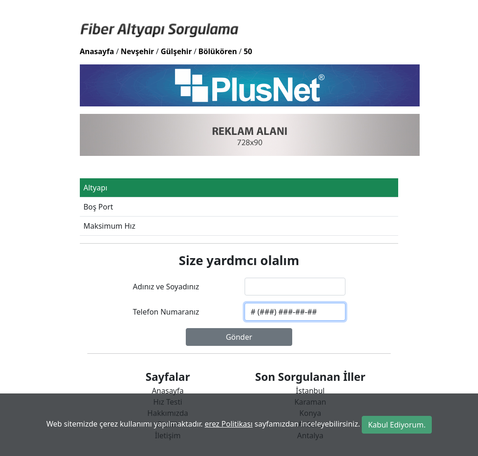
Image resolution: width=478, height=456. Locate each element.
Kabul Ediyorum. (396, 425)
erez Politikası (228, 424)
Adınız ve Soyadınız (166, 286)
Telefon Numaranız (166, 312)
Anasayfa (97, 51)
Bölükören (217, 51)
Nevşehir (137, 51)
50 (248, 51)
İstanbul (310, 391)
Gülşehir (176, 51)
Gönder (239, 337)
